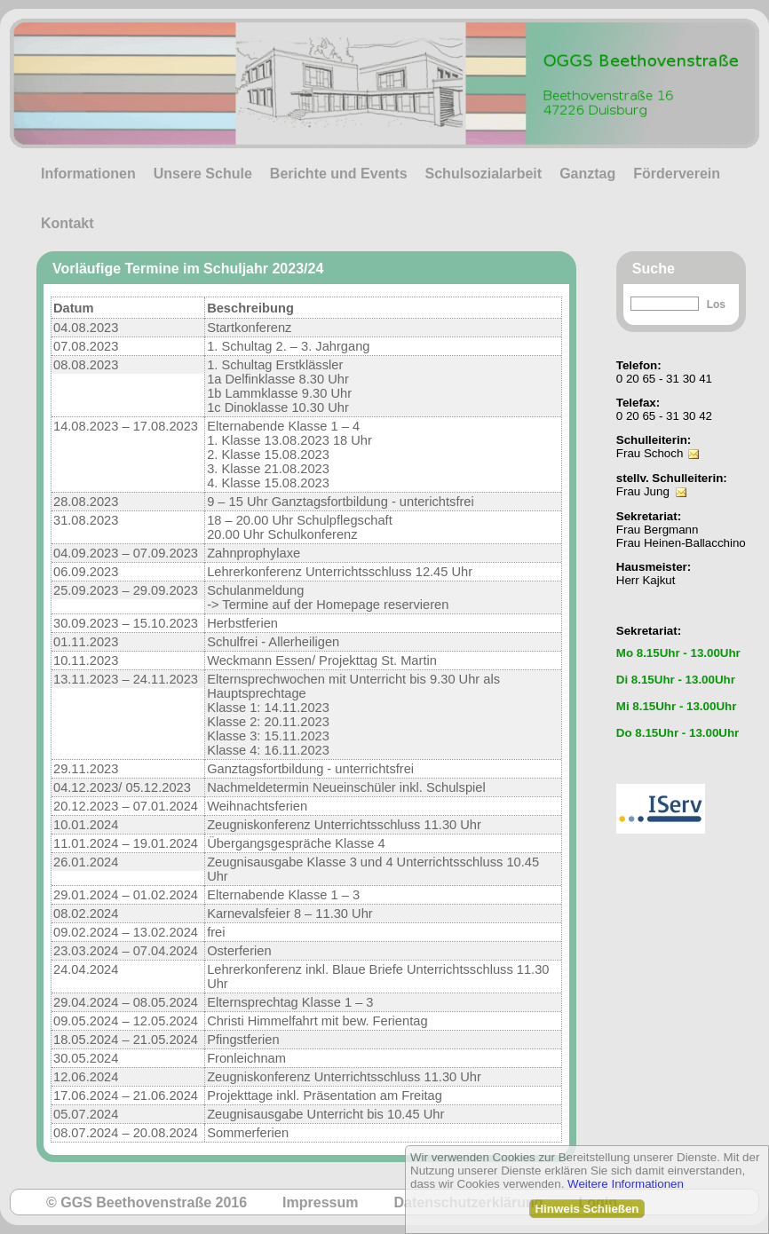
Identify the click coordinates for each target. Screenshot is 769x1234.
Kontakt (67, 223)
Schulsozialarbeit (484, 173)
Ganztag (587, 173)
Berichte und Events (339, 173)
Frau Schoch (650, 453)
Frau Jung (643, 491)
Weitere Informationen (625, 1183)
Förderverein (676, 173)
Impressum (320, 1202)
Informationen (88, 173)
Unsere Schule (203, 173)
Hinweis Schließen (586, 1208)
